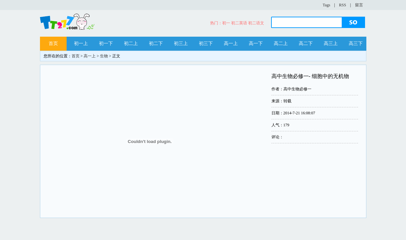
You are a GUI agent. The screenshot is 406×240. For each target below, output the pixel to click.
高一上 (231, 43)
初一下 (106, 43)
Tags (326, 5)
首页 (53, 43)
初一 (226, 23)
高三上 (331, 43)
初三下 (206, 43)
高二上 (281, 43)
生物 (104, 56)
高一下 (256, 43)
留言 (359, 5)
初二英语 (239, 23)
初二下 (156, 43)
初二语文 (256, 23)
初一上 (81, 43)
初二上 (131, 43)
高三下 (356, 43)
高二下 (306, 43)
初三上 (181, 43)
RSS (342, 5)
